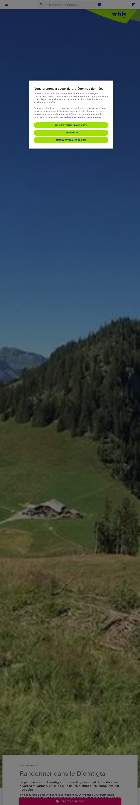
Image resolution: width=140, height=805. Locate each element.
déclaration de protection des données (80, 117)
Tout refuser (71, 132)
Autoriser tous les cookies (71, 140)
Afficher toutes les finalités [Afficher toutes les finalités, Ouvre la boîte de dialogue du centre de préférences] (71, 125)
